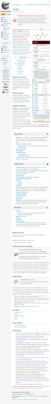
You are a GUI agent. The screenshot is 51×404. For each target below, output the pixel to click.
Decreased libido (20, 177)
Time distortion (19, 197)
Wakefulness (19, 198)
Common (36, 88)
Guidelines (5, 48)
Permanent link (6, 75)
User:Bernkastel (24, 388)
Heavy (36, 93)
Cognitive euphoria (20, 167)
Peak (36, 103)
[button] (47, 80)
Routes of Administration (41, 69)
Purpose (35, 42)
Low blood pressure (21, 222)
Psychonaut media (6, 23)
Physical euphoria (22, 145)
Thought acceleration (21, 193)
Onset (36, 99)
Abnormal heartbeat (21, 152)
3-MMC (25, 86)
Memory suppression (21, 187)
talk (34, 386)
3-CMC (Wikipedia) (18, 325)
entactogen (19, 32)
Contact (8, 14)
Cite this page (6, 78)
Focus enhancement (21, 173)
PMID (17, 355)
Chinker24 (31, 386)
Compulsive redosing (21, 170)
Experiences (5, 21)
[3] (17, 84)
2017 (38, 306)
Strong (35, 90)
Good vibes (5, 60)
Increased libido (20, 175)
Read (26, 4)
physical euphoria (36, 167)
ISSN (17, 341)
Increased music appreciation (32, 177)
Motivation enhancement (22, 192)
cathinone (14, 34)
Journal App (5, 39)
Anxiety (19, 213)
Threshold (36, 84)
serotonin (23, 100)
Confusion (18, 200)
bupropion (20, 41)
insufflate (45, 22)
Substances (5, 19)
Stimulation (18, 137)
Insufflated (36, 110)
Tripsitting (5, 30)
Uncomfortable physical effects (23, 178)
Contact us (5, 47)
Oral (35, 80)
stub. (41, 249)
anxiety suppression (26, 45)
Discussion (17, 4)
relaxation (19, 49)
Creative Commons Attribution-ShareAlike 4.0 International (33, 396)
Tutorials (4, 32)
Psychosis (18, 180)
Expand (47, 110)
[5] (28, 101)
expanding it (28, 283)
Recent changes (6, 50)
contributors (28, 114)
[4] (15, 89)
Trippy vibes (5, 62)
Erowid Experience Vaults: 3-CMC (21, 242)
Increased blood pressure (24, 155)
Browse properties (6, 79)
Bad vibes (5, 63)
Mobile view (35, 399)
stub (33, 279)
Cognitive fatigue (20, 221)
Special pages (6, 72)
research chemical (16, 81)
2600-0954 (22, 341)
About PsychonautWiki (22, 399)
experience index (16, 236)
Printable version (6, 73)
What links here (6, 69)
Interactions (41, 120)
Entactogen (47, 62)
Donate (3, 14)
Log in (49, 1)
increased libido (25, 49)
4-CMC (21, 262)
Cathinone (45, 66)
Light (36, 86)
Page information (6, 76)
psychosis (18, 54)
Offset (36, 105)
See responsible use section (41, 77)
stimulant (14, 32)
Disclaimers (29, 399)
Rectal (35, 112)
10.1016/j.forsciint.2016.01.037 (38, 354)
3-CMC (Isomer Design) (19, 327)
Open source (5, 52)
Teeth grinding (19, 150)
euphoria (16, 50)
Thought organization (21, 195)
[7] (21, 263)
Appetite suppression (21, 149)
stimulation (18, 45)
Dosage (41, 82)
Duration (41, 95)
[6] (29, 101)
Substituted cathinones (19, 315)
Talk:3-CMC (22, 11)
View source (30, 4)
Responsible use (18, 312)
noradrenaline (15, 100)
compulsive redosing (21, 52)
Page (13, 4)
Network (5, 58)
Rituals (4, 26)
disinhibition (15, 47)
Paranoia (20, 182)
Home (4, 17)
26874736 (22, 355)
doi (28, 354)
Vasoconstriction (20, 157)
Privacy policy (14, 399)
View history (36, 4)
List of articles (5, 35)
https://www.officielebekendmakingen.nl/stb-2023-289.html (30, 384)
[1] (24, 19)
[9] (24, 304)
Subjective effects (6, 28)
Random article (6, 37)
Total (36, 96)
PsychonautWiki (21, 114)
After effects (36, 108)
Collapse (47, 80)
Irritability (18, 185)
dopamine (25, 98)
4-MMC (15, 319)
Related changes (6, 71)
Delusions (20, 184)
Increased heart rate (22, 154)
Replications (5, 25)
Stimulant (42, 62)
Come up (36, 101)
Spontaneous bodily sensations (23, 143)
